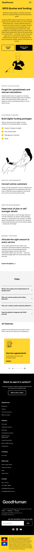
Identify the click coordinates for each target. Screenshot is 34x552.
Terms (4, 510)
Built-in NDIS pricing (7, 443)
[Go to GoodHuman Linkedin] (17, 529)
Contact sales (8, 47)
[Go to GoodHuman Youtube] (21, 529)
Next (28, 523)
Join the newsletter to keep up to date (20, 519)
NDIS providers (6, 415)
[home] (7, 2)
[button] (30, 2)
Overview (4, 424)
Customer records (7, 427)
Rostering (4, 430)
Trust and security (7, 412)
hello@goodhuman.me (8, 488)
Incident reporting (7, 440)
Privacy (17, 510)
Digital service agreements (6, 436)
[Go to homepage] (14, 501)
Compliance (5, 446)
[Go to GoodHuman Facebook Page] (13, 529)
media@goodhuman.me (8, 491)
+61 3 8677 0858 (6, 485)
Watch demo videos (24, 47)
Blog (3, 470)
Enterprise (4, 406)
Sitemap (9, 510)
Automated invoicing (7, 433)
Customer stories (6, 467)
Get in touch (5, 482)
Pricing (3, 409)
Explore (8, 361)
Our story (4, 455)
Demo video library (7, 464)
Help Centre (5, 473)
